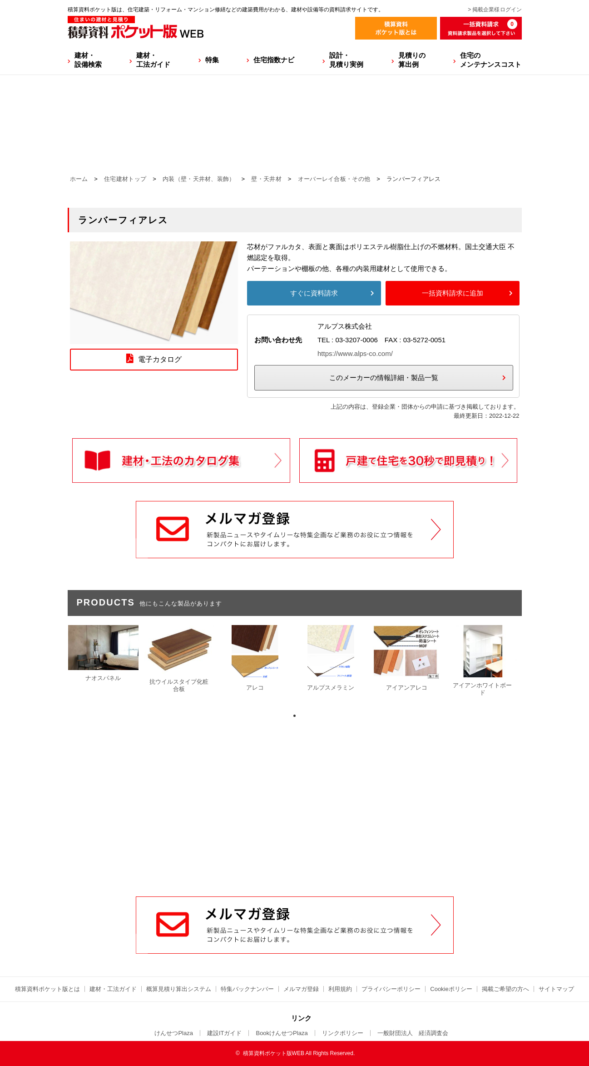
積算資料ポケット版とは (47, 989)
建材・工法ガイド (153, 59)
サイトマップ (556, 989)
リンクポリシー (342, 1033)
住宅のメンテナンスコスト (490, 59)
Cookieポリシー (451, 989)
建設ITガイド (224, 1033)
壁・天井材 (266, 178)
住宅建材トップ (125, 178)
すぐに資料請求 (314, 293)
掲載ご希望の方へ (505, 989)
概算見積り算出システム (178, 989)
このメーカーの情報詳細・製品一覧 (383, 377)
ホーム (79, 178)
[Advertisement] (294, 827)
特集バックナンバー (247, 989)
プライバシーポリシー (391, 989)
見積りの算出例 (412, 59)
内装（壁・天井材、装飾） (199, 178)
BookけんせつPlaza (281, 1033)
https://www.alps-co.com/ (355, 353)
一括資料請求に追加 (452, 293)
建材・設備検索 (88, 59)
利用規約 (340, 989)
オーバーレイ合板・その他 (334, 178)
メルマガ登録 (301, 989)
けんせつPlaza (173, 1033)
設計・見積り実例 (346, 59)
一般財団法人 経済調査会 (412, 1033)
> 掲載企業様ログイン (494, 9)
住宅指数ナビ (273, 60)
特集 (212, 60)
